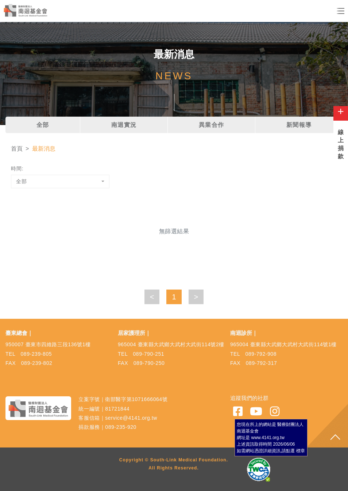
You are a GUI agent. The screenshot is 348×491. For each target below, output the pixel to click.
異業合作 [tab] (211, 125)
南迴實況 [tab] (124, 125)
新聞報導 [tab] (299, 125)
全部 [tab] (42, 125)
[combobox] (60, 181)
